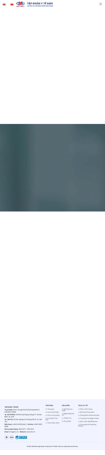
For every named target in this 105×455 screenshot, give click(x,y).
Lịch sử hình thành (52, 417)
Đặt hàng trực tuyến (67, 414)
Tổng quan (50, 414)
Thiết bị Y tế (66, 423)
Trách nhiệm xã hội (52, 428)
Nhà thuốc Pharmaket (86, 417)
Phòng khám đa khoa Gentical (88, 420)
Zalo (11, 442)
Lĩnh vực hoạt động (52, 420)
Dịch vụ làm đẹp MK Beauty (87, 426)
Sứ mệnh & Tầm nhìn (52, 424)
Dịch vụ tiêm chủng (85, 414)
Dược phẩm (66, 426)
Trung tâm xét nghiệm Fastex (88, 423)
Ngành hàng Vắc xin (68, 419)
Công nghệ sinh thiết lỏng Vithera (87, 430)
